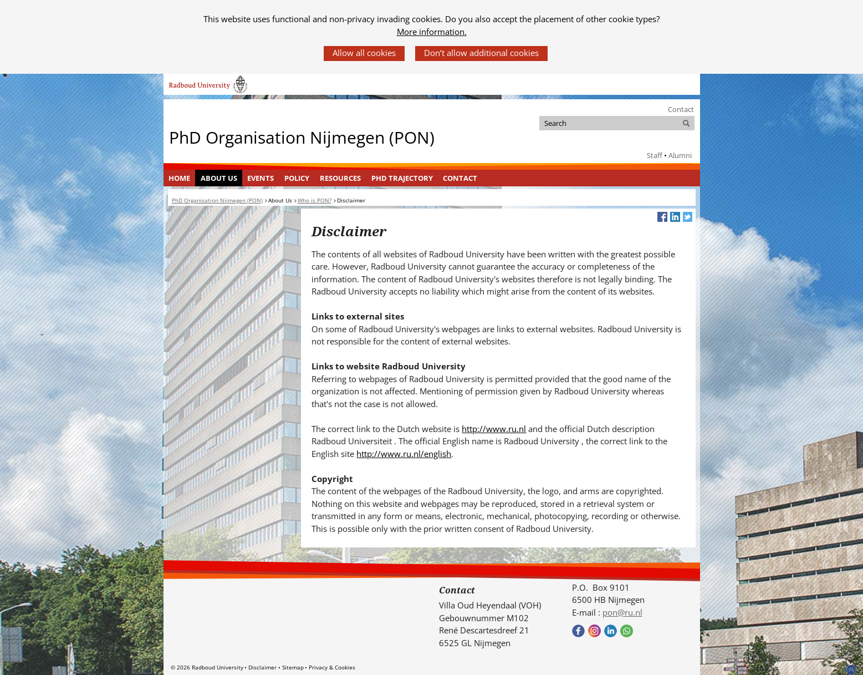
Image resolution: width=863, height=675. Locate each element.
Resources (340, 178)
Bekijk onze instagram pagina (594, 631)
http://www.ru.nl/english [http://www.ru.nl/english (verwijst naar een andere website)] (403, 453)
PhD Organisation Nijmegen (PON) (302, 137)
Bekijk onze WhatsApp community (626, 631)
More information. (432, 31)
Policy (296, 178)
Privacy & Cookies (332, 667)
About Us (219, 178)
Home (179, 178)
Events (260, 178)
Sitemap (293, 667)
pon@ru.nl (622, 612)
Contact (681, 109)
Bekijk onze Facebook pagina (578, 631)
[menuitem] (180, 178)
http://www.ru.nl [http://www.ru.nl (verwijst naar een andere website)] (494, 428)
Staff (654, 155)
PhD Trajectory (402, 178)
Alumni (680, 155)
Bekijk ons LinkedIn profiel (610, 631)
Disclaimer (262, 667)
